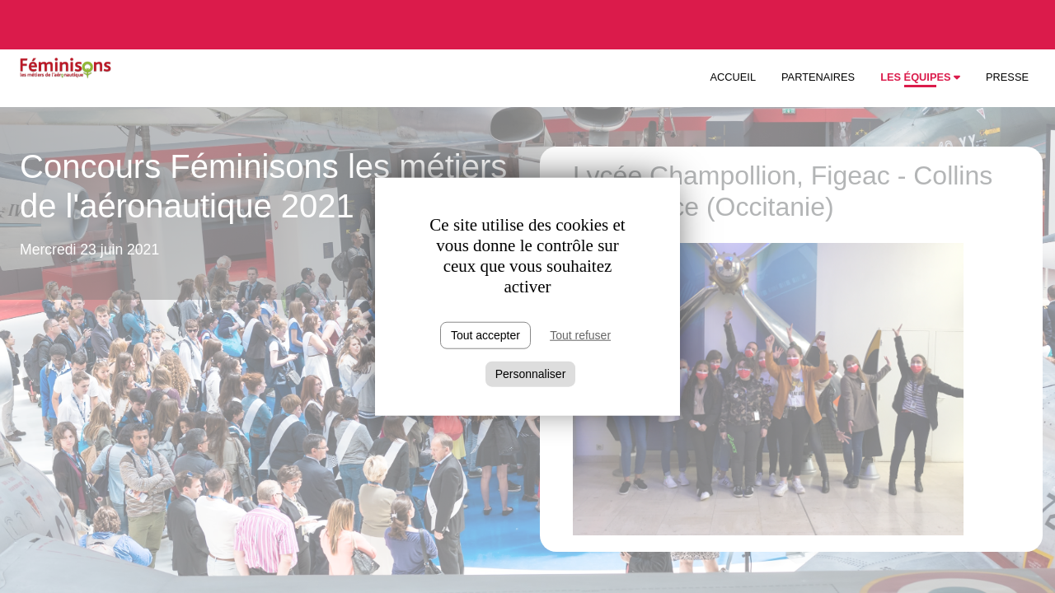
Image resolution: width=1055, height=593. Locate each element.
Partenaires (818, 77)
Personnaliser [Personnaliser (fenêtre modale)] (530, 374)
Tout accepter (485, 335)
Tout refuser (580, 335)
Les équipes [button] (920, 77)
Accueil (733, 77)
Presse (1007, 77)
